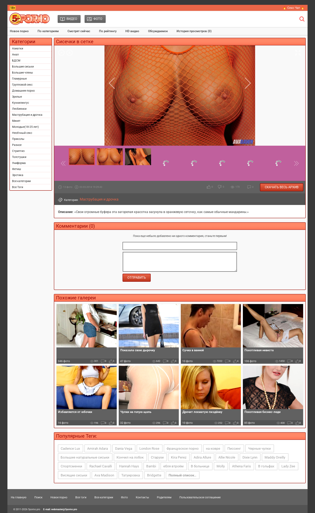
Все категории (21, 181)
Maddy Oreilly (275, 457)
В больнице (200, 466)
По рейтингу (108, 31)
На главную (18, 497)
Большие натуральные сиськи (85, 457)
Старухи (157, 457)
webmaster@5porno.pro (64, 509)
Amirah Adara (97, 448)
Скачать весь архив (282, 187)
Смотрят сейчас (79, 31)
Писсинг (234, 448)
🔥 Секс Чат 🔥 (294, 8)
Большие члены (22, 72)
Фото (124, 497)
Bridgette (154, 475)
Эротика (17, 175)
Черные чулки (259, 448)
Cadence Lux (70, 448)
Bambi (151, 466)
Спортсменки (71, 466)
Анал (15, 54)
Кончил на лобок (130, 457)
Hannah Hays (129, 466)
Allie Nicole (226, 457)
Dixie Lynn (249, 457)
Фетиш (16, 169)
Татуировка (130, 475)
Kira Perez (178, 457)
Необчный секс (22, 132)
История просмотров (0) (194, 31)
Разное (16, 144)
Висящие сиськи (74, 475)
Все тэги (80, 497)
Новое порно (19, 31)
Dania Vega (123, 448)
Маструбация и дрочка (27, 114)
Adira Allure (202, 457)
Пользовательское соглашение (200, 497)
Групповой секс (22, 84)
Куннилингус (20, 102)
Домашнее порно (23, 90)
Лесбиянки (19, 108)
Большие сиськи (23, 66)
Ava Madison (104, 475)
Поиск (38, 497)
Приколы (18, 138)
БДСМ (16, 60)
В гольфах (266, 466)
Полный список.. (182, 475)
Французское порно (183, 448)
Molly (221, 466)
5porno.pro (34, 509)
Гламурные (19, 78)
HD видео (132, 31)
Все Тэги (17, 187)
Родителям (164, 497)
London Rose (149, 448)
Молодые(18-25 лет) (25, 126)
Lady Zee (288, 466)
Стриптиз (18, 151)
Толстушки (19, 157)
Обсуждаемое (158, 31)
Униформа (19, 163)
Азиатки (17, 48)
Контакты (142, 497)
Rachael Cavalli (100, 466)
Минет (16, 120)
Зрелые (17, 96)
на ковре (213, 448)
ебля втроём (173, 466)
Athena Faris (241, 466)
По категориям (48, 31)
